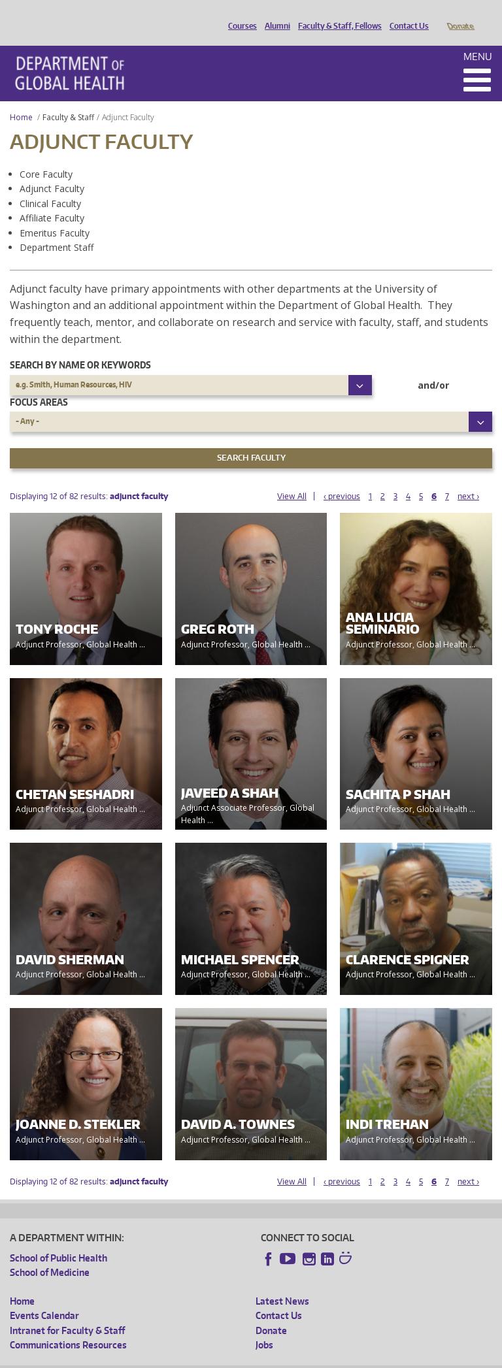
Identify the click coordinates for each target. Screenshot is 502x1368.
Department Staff (56, 229)
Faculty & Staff (68, 99)
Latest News (282, 1282)
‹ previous (342, 478)
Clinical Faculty (50, 185)
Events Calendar (44, 1297)
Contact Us (406, 15)
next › (468, 478)
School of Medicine (50, 1254)
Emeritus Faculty (55, 214)
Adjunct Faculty (52, 170)
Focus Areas (39, 383)
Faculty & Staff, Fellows (336, 15)
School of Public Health (58, 1239)
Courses (239, 15)
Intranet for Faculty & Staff (67, 1312)
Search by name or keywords (80, 346)
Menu (477, 38)
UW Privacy (182, 1357)
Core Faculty (46, 156)
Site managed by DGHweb (313, 1357)
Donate (460, 15)
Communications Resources (68, 1326)
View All (292, 478)
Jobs (264, 1326)
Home (21, 99)
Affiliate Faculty (52, 199)
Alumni (274, 15)
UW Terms (235, 1357)
